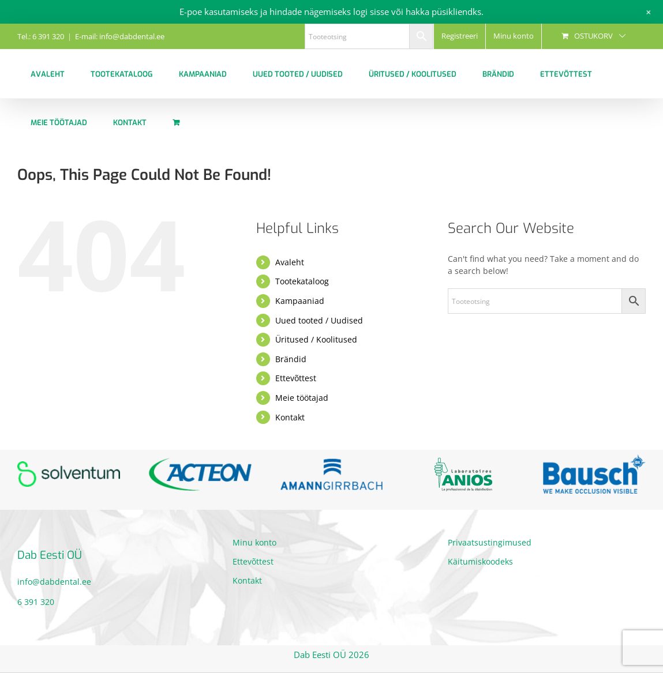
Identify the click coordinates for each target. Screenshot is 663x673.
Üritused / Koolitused (316, 339)
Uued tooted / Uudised (319, 320)
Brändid (290, 359)
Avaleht (289, 262)
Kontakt (290, 417)
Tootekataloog (302, 281)
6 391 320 (35, 601)
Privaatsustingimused (489, 542)
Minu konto (254, 542)
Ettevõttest (295, 378)
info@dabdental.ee (54, 581)
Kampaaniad (299, 300)
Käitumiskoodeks (480, 561)
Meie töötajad (301, 397)
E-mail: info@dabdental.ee (119, 36)
